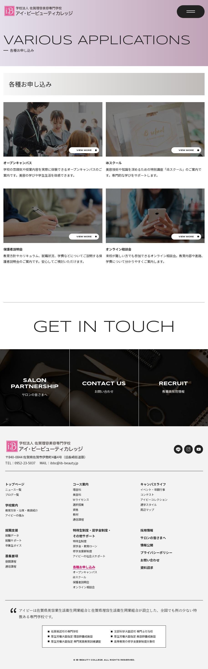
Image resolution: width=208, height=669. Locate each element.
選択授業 (78, 505)
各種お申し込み (84, 567)
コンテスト (147, 495)
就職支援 (11, 530)
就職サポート (13, 540)
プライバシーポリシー (156, 552)
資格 (75, 510)
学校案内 (11, 505)
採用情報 (146, 530)
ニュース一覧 (13, 490)
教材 (75, 514)
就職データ (12, 535)
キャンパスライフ (153, 484)
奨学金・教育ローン (85, 546)
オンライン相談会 (84, 587)
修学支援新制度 (82, 551)
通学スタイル (148, 505)
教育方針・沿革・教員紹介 (21, 510)
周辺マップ (147, 510)
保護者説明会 (81, 582)
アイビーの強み (14, 515)
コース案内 (81, 484)
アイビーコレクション (153, 500)
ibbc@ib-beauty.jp (64, 463)
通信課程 (78, 519)
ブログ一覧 (12, 495)
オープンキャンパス (85, 572)
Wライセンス (81, 500)
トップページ (14, 484)
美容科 (77, 495)
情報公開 (146, 545)
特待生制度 (79, 541)
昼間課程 (10, 561)
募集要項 (11, 556)
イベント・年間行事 (152, 490)
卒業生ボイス (13, 545)
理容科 (77, 490)
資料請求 (146, 567)
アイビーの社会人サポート (89, 556)
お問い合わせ (150, 560)
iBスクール (79, 577)
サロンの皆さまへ (153, 537)
